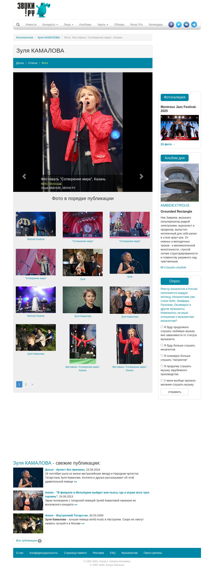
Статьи (32, 63)
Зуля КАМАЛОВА (49, 37)
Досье (20, 63)
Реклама (98, 552)
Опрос (174, 281)
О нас (20, 552)
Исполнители (24, 37)
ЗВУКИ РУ (68, 187)
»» (75, 481)
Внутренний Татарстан (72, 515)
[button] (23, 132)
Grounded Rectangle (176, 211)
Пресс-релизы (153, 552)
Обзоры (119, 24)
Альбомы (85, 24)
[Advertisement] (105, 9)
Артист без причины (70, 469)
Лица (68, 24)
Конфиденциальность (44, 552)
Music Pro (136, 24)
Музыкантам (129, 552)
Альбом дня (175, 158)
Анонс (49, 492)
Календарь (156, 24)
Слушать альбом (173, 267)
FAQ (112, 552)
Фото (45, 63)
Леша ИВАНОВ (51, 187)
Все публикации (29, 541)
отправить (174, 391)
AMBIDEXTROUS (175, 205)
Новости (31, 24)
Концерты (50, 24)
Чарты (102, 24)
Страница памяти (75, 552)
